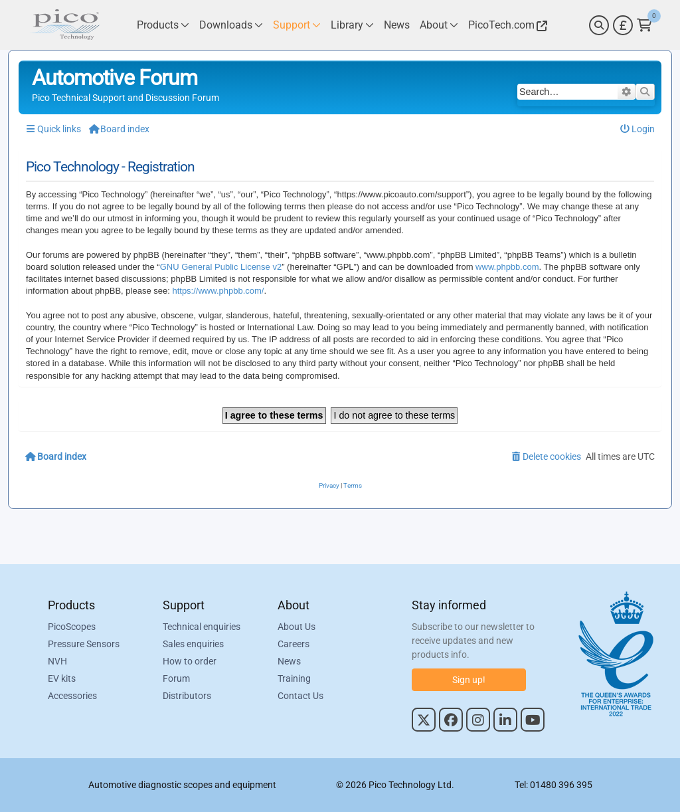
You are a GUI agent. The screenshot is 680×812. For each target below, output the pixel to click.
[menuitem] (637, 129)
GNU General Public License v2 (221, 267)
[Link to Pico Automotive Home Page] (64, 25)
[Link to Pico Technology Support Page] (297, 25)
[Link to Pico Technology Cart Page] (644, 25)
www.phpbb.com (507, 267)
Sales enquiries (193, 644)
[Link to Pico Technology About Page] (439, 25)
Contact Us (300, 695)
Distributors (187, 695)
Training (294, 678)
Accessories (72, 695)
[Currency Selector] (623, 25)
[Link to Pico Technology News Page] (397, 25)
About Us (296, 626)
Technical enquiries (201, 626)
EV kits (62, 678)
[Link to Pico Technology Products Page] (163, 25)
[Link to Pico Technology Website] (506, 25)
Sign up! (468, 679)
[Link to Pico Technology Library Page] (352, 25)
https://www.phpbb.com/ (218, 291)
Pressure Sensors (84, 644)
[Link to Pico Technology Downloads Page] (231, 25)
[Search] (599, 25)
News (289, 661)
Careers (293, 644)
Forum (176, 678)
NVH (57, 661)
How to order (189, 661)
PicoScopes (72, 626)
